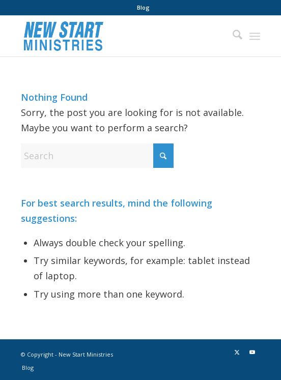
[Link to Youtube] (252, 352)
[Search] (232, 36)
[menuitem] (143, 7)
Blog (143, 7)
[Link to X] (237, 352)
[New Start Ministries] (116, 36)
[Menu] (254, 36)
